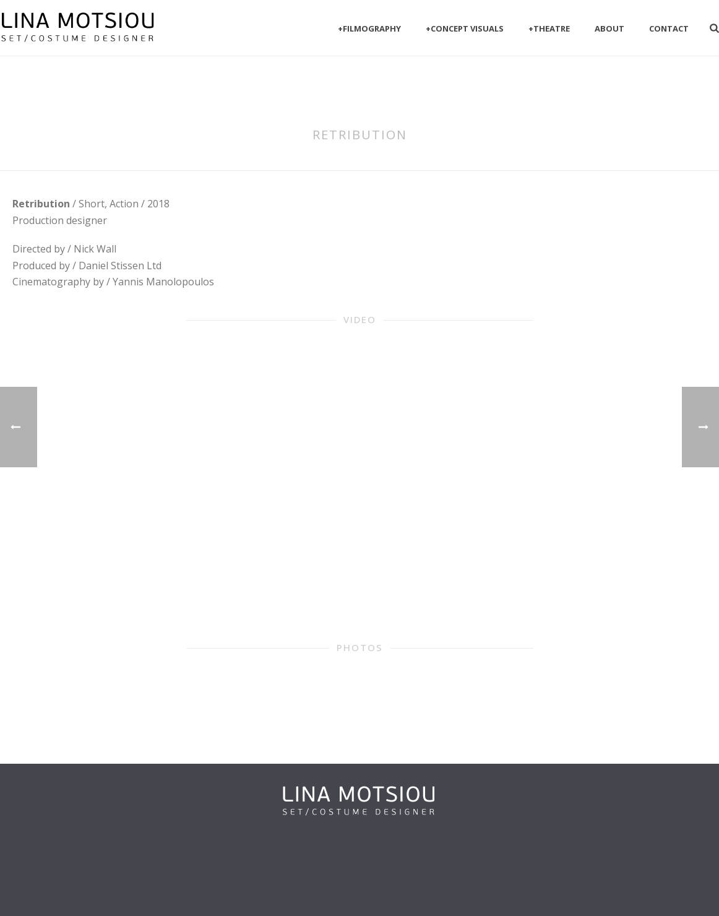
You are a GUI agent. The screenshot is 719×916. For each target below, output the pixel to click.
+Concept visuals (465, 28)
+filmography (369, 28)
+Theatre (549, 28)
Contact (669, 28)
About (609, 28)
